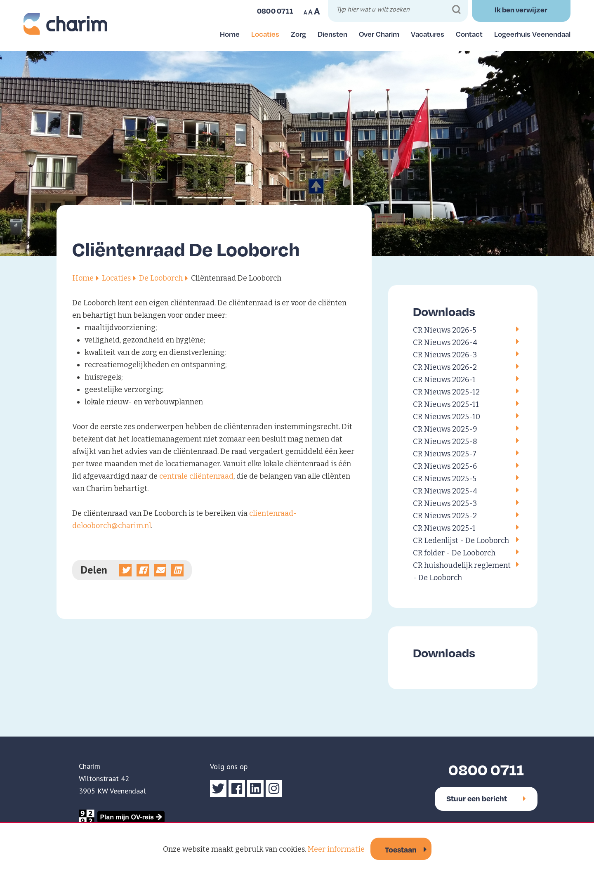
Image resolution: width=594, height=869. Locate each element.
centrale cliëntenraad (196, 476)
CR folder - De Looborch (454, 552)
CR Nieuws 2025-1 (444, 528)
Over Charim (379, 33)
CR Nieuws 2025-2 (445, 515)
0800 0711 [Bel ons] (275, 10)
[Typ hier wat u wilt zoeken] (399, 10)
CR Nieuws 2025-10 (446, 416)
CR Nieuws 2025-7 (444, 453)
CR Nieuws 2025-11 (446, 404)
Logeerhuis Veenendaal (532, 33)
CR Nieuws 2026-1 (444, 379)
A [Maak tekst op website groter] (317, 11)
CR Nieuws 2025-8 (445, 441)
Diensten (332, 33)
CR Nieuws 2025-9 (445, 429)
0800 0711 (486, 769)
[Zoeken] (456, 9)
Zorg (298, 33)
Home (230, 33)
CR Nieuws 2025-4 (445, 491)
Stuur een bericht (486, 798)
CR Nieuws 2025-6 (445, 466)
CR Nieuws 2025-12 (446, 392)
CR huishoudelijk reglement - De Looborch (462, 571)
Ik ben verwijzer (521, 9)
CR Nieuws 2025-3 (445, 503)
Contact (469, 33)
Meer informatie (336, 849)
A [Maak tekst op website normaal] (310, 12)
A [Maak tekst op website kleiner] (305, 12)
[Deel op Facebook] (143, 570)
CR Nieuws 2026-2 (445, 367)
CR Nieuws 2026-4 (445, 342)
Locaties (265, 33)
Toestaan (401, 849)
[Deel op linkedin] (177, 570)
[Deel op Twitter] (125, 570)
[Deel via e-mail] (160, 570)
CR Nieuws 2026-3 (445, 354)
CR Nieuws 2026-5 (444, 330)
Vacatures (427, 33)
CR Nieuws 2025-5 (444, 478)
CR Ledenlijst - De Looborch (461, 540)
